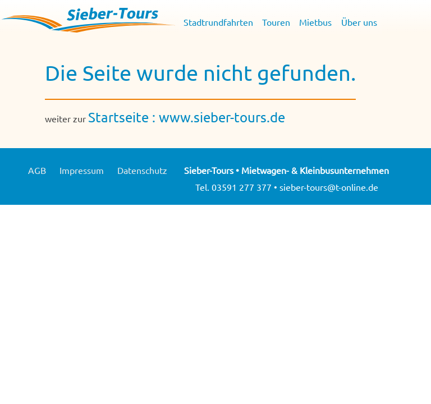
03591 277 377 (242, 187)
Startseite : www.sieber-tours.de (186, 117)
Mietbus (145, 59)
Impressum (81, 171)
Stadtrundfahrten (39, 59)
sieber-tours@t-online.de (328, 187)
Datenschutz (142, 171)
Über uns (192, 59)
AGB (37, 171)
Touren (101, 59)
